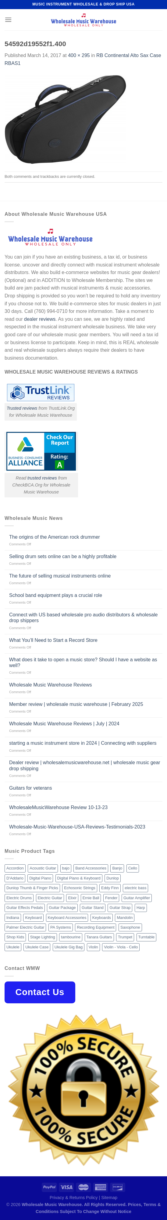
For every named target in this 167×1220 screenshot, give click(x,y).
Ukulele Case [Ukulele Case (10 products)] (36, 947)
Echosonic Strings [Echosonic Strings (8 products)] (79, 888)
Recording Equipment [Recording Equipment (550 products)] (95, 927)
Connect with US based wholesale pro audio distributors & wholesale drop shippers (83, 617)
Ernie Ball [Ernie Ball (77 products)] (91, 898)
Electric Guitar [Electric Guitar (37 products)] (50, 898)
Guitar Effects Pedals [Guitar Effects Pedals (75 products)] (24, 907)
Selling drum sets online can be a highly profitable (62, 556)
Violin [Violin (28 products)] (93, 947)
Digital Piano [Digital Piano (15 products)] (40, 878)
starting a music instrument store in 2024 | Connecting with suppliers (83, 743)
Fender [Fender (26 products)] (111, 898)
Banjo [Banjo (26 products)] (117, 868)
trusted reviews (42, 478)
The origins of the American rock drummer (54, 537)
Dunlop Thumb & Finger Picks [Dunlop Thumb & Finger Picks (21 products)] (32, 888)
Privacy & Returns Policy (74, 1197)
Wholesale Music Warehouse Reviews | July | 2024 (64, 723)
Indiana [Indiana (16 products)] (12, 917)
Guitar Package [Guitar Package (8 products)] (62, 907)
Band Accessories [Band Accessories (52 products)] (90, 868)
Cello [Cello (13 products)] (132, 868)
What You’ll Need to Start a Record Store (53, 640)
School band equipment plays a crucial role (55, 595)
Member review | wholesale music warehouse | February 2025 (76, 704)
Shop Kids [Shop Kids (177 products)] (15, 937)
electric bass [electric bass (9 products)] (135, 888)
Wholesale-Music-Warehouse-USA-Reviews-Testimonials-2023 (77, 826)
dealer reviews (39, 319)
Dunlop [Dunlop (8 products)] (112, 878)
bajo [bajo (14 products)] (65, 868)
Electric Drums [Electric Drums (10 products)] (19, 898)
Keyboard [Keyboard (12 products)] (33, 917)
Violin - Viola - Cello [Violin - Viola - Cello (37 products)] (121, 947)
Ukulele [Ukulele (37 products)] (13, 947)
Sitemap (109, 1197)
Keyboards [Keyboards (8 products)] (101, 917)
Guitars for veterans (30, 788)
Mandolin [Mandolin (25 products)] (125, 917)
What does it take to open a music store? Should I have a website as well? (83, 662)
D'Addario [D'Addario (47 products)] (14, 878)
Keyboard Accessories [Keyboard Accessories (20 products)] (67, 917)
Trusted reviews (22, 408)
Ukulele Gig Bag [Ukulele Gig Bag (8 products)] (69, 947)
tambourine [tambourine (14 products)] (70, 937)
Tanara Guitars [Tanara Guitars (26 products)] (99, 937)
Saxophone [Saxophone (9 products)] (130, 927)
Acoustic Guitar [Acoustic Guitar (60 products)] (43, 868)
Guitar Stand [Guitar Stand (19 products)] (93, 907)
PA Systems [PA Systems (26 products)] (60, 927)
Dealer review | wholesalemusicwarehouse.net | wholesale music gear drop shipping (84, 765)
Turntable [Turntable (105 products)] (146, 937)
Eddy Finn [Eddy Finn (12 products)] (110, 888)
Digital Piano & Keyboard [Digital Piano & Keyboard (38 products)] (79, 878)
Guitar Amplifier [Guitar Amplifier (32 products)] (136, 898)
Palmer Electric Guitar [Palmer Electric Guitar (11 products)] (25, 927)
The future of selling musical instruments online (60, 575)
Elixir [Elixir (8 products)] (72, 898)
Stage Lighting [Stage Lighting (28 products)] (42, 937)
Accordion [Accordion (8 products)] (15, 868)
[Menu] (8, 19)
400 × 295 (79, 55)
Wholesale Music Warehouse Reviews (50, 684)
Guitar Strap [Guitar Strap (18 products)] (119, 907)
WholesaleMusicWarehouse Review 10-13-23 (58, 807)
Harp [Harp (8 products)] (141, 907)
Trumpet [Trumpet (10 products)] (125, 937)
